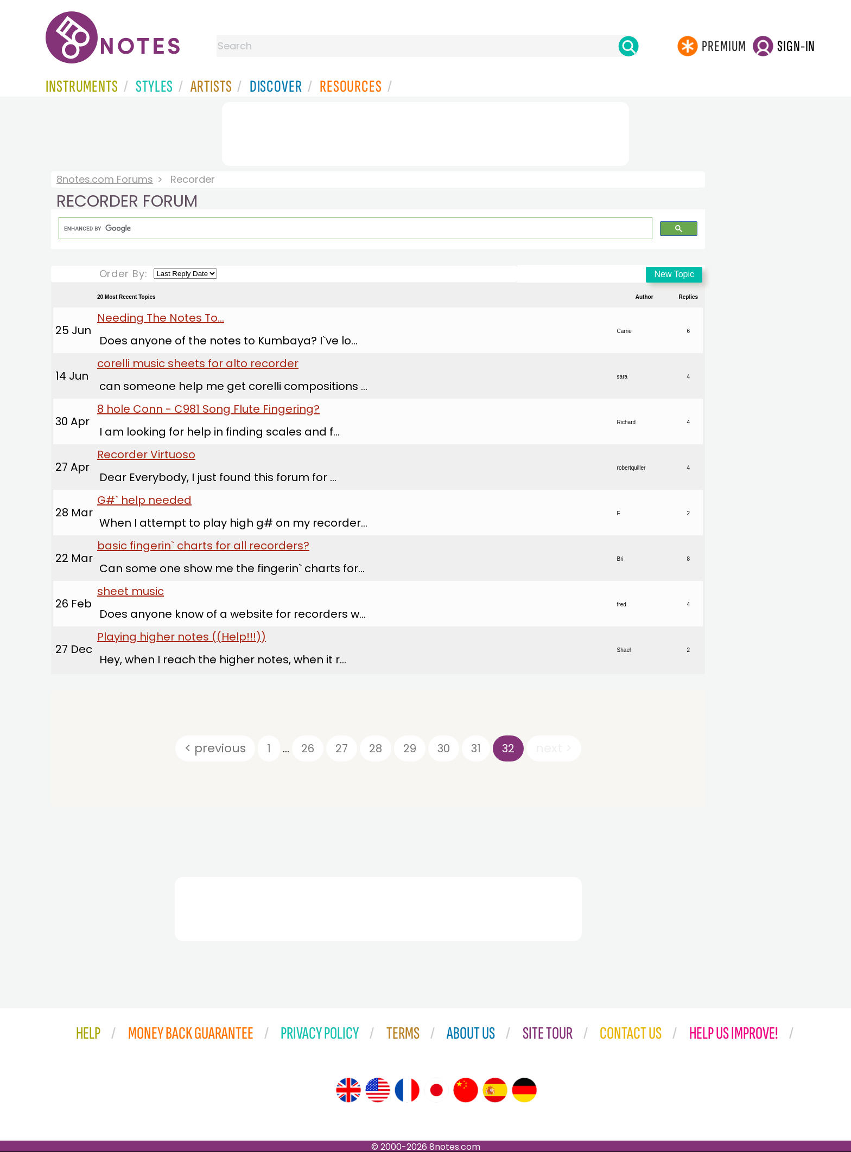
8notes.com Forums (104, 179)
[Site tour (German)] (524, 1090)
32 (508, 748)
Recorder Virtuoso (146, 454)
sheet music (130, 591)
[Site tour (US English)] (377, 1090)
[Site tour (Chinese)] (465, 1090)
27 (341, 748)
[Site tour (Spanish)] (495, 1090)
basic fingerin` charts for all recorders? (203, 545)
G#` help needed (144, 500)
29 (409, 748)
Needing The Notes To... (160, 317)
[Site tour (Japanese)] (436, 1090)
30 (443, 748)
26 (307, 748)
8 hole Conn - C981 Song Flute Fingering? (208, 409)
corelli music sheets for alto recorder (198, 363)
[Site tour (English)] (348, 1090)
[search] (354, 228)
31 (476, 748)
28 (375, 748)
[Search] (628, 46)
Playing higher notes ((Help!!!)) (181, 636)
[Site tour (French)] (407, 1090)
